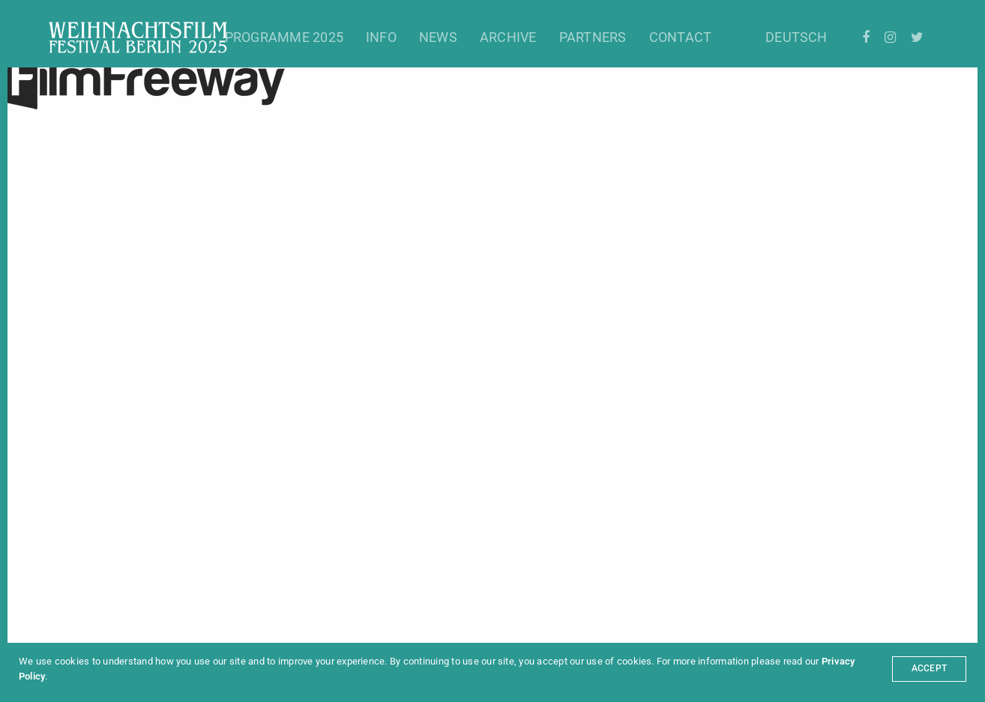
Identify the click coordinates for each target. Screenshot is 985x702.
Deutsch (796, 37)
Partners (593, 37)
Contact (680, 37)
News (438, 37)
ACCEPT (929, 668)
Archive (508, 37)
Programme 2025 (284, 37)
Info (381, 37)
